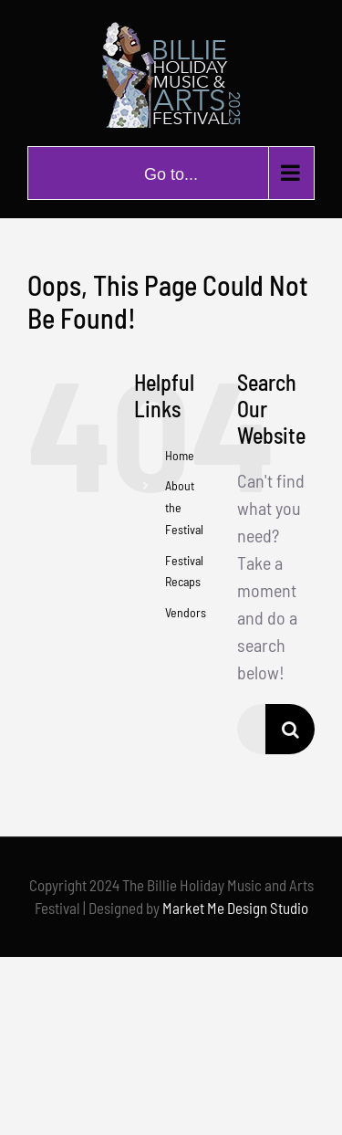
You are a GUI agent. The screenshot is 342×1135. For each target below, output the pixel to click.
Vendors (185, 612)
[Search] (290, 729)
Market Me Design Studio (235, 908)
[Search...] (251, 729)
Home (179, 455)
